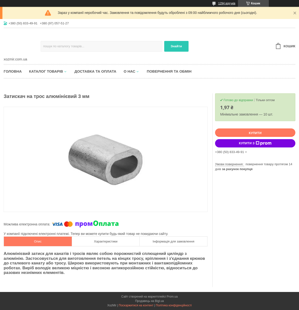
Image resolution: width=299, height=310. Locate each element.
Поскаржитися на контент (136, 305)
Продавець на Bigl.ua (149, 301)
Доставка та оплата (95, 71)
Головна (13, 71)
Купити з (255, 143)
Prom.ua (172, 296)
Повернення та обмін (169, 71)
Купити (255, 133)
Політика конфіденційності (174, 305)
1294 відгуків (227, 3)
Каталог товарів (46, 71)
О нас (129, 71)
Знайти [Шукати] (176, 46)
